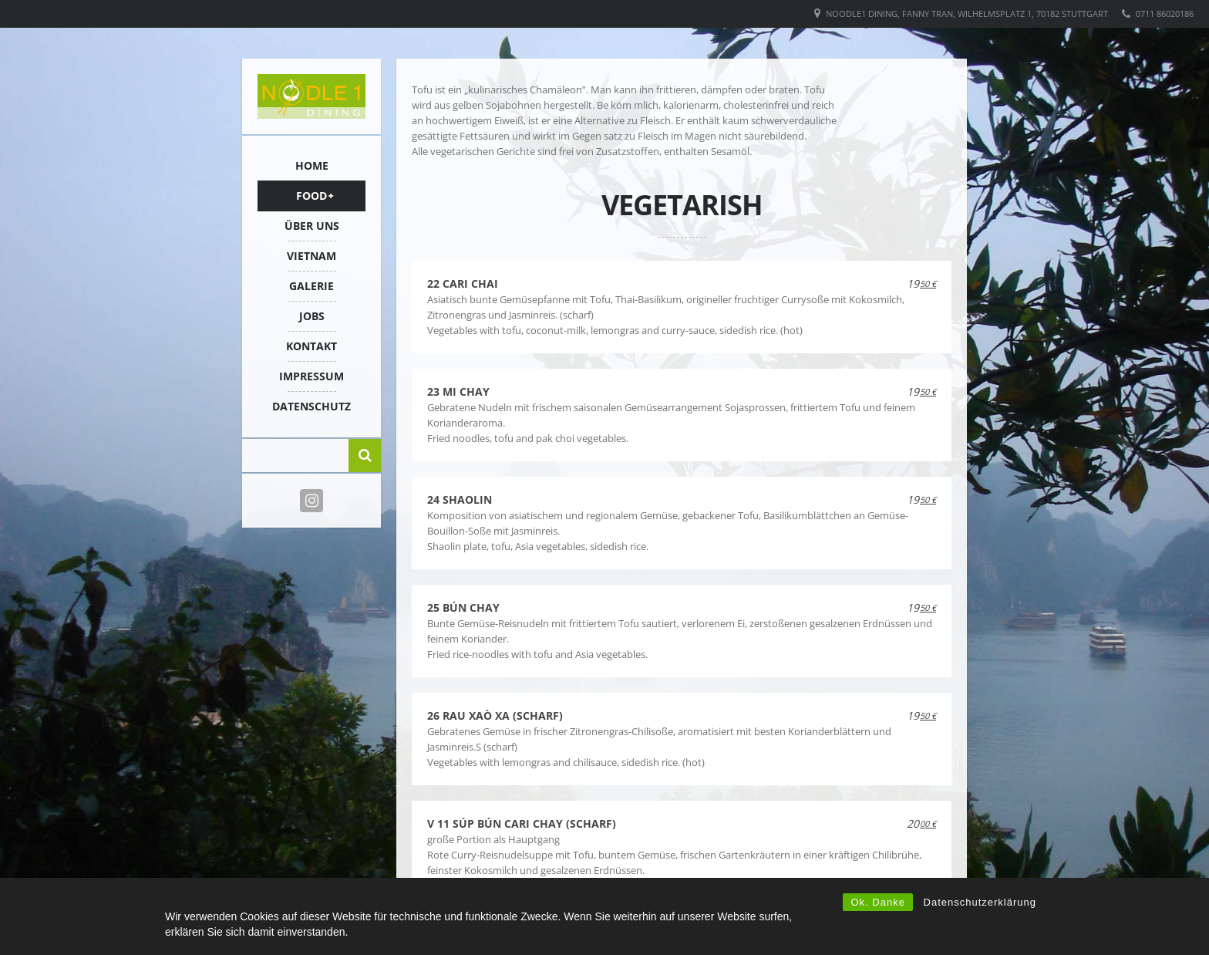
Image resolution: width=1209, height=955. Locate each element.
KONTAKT (311, 346)
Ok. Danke (877, 902)
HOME (311, 165)
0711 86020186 (1165, 13)
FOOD (311, 195)
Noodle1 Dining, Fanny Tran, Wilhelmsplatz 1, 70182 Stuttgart (967, 13)
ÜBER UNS (312, 225)
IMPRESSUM (311, 376)
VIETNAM (311, 255)
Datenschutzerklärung (980, 902)
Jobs (312, 316)
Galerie (311, 285)
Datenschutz (311, 406)
